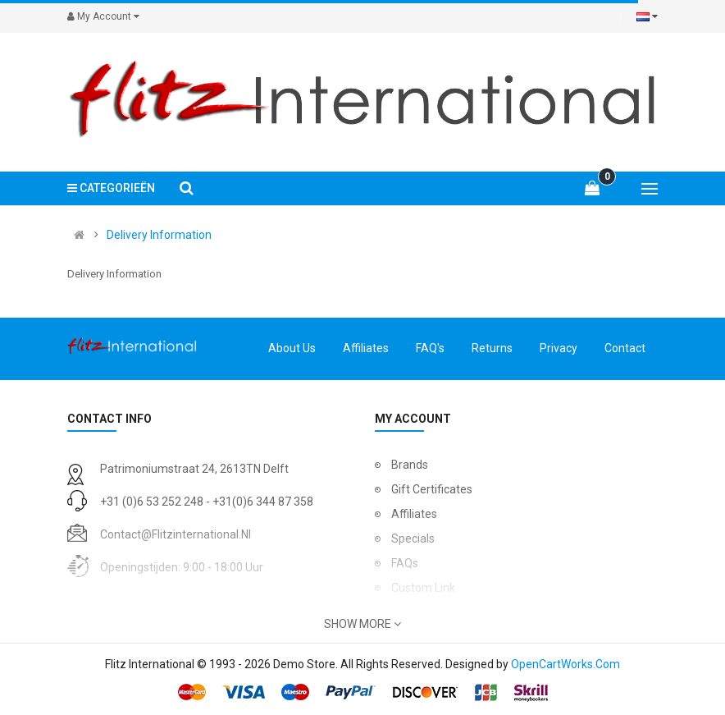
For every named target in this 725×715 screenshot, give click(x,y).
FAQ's (430, 348)
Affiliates (366, 348)
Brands (409, 464)
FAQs (404, 563)
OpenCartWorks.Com (565, 664)
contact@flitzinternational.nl (175, 534)
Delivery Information (159, 235)
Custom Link (423, 587)
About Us (292, 348)
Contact (624, 348)
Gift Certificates (431, 489)
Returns (492, 348)
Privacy (558, 348)
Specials (413, 538)
